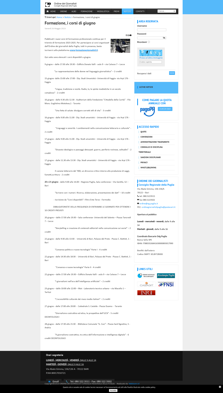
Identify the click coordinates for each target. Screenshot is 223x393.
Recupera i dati (144, 73)
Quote (143, 132)
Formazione (87, 11)
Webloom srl (134, 384)
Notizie (67, 17)
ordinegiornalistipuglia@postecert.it (158, 207)
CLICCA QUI (165, 109)
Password (141, 33)
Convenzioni (146, 137)
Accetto (113, 390)
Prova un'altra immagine (151, 58)
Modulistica (103, 11)
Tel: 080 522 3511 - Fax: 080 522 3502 (91, 381)
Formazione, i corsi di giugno (70, 23)
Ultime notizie (146, 87)
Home (53, 11)
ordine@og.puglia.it (149, 204)
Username (142, 25)
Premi (116, 11)
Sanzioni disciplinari (151, 157)
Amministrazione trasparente (155, 142)
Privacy (144, 162)
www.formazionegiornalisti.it (84, 50)
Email (53, 381)
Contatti (140, 11)
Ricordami (142, 42)
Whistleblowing (148, 168)
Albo (74, 11)
